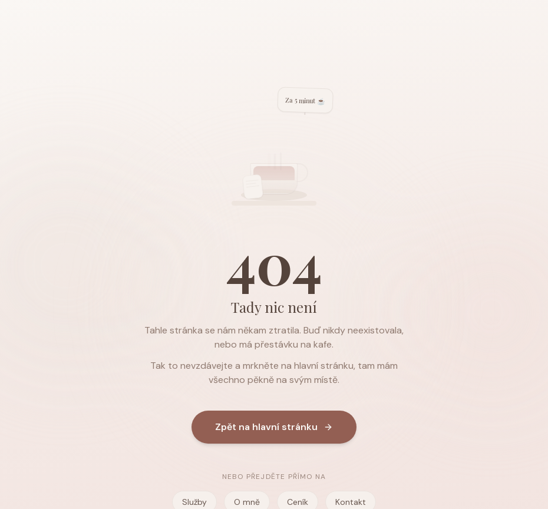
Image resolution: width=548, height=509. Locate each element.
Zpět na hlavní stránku (274, 427)
